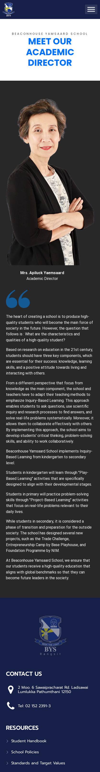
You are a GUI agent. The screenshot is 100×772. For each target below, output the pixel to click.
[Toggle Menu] (91, 9)
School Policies (25, 752)
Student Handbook (29, 741)
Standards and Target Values (38, 763)
